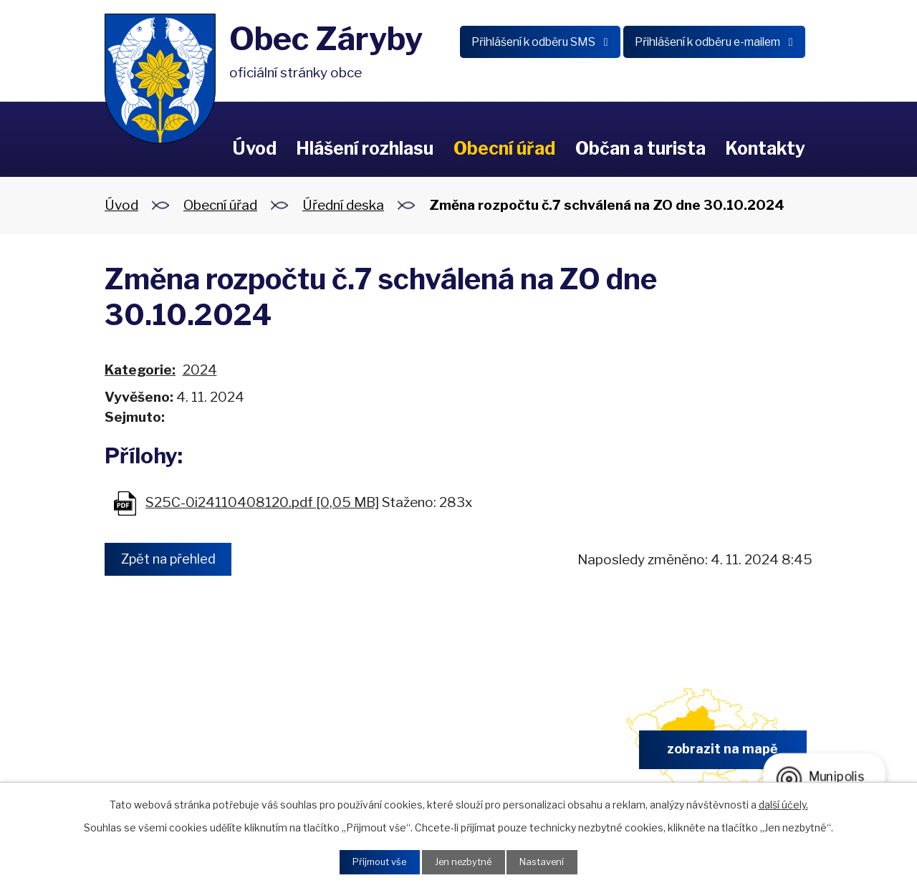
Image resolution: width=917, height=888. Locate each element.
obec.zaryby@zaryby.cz (533, 753)
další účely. (783, 802)
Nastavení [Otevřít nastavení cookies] (549, 861)
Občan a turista (640, 148)
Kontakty (765, 148)
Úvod (254, 148)
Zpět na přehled (174, 559)
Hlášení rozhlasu (364, 148)
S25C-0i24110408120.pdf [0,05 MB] (262, 502)
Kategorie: (140, 370)
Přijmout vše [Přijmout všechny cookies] (373, 861)
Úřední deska (343, 205)
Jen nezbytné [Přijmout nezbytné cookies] (464, 861)
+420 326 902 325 (350, 753)
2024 (200, 370)
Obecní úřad (504, 148)
